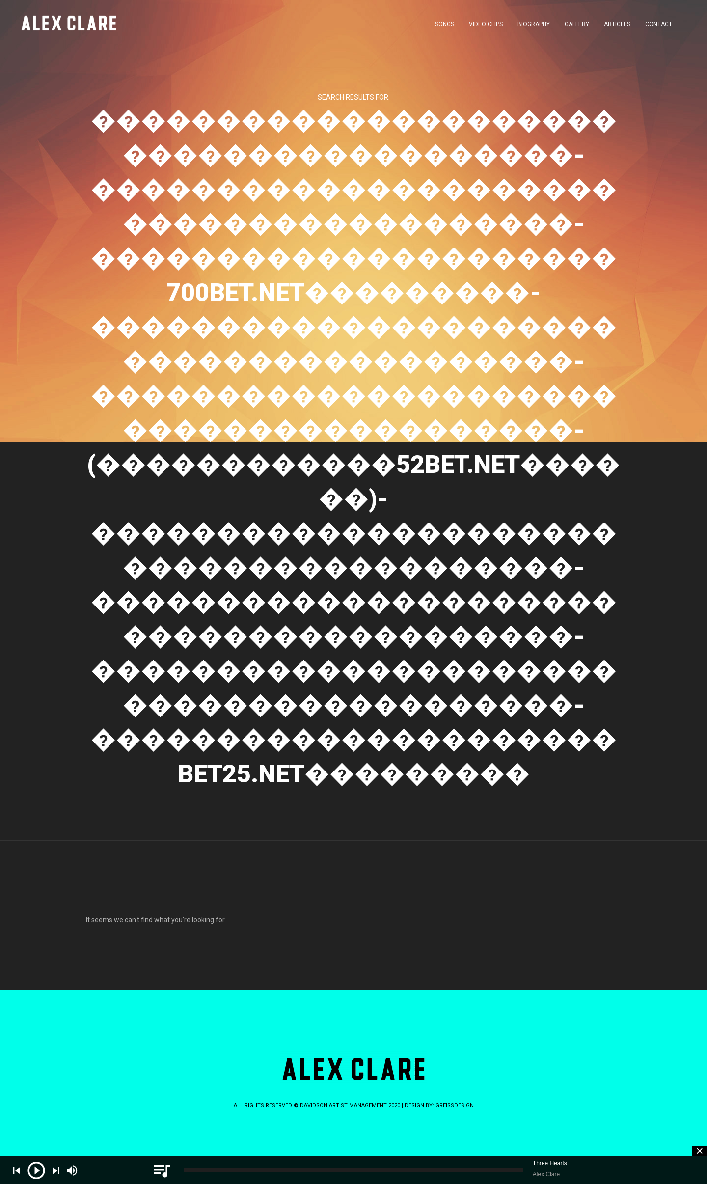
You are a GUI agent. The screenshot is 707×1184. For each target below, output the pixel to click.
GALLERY (577, 26)
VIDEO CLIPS (486, 26)
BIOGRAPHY (533, 26)
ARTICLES (617, 26)
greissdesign (454, 1105)
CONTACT (658, 26)
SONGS (444, 26)
